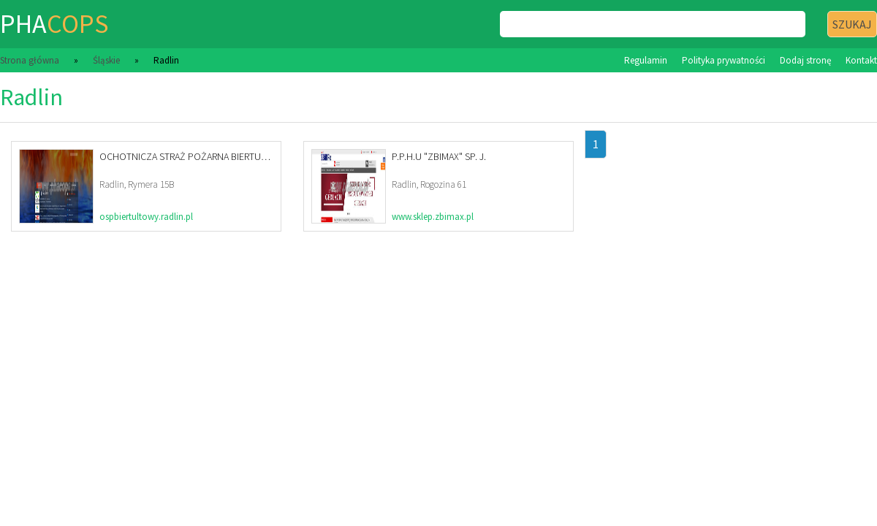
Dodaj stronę (805, 60)
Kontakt (861, 60)
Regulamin (645, 60)
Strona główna (29, 60)
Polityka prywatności (723, 60)
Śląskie (106, 60)
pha (54, 23)
